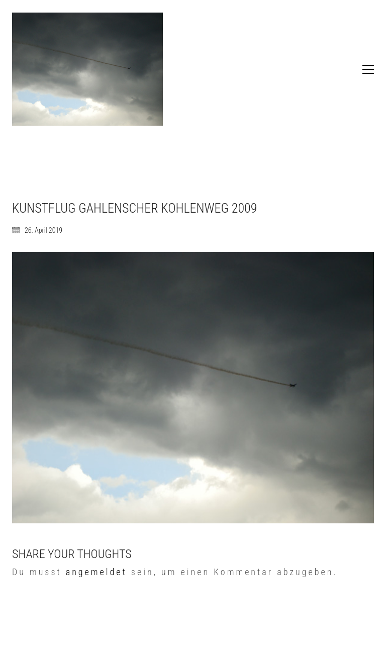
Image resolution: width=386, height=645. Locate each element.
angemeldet (96, 572)
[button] (368, 69)
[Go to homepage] (87, 69)
